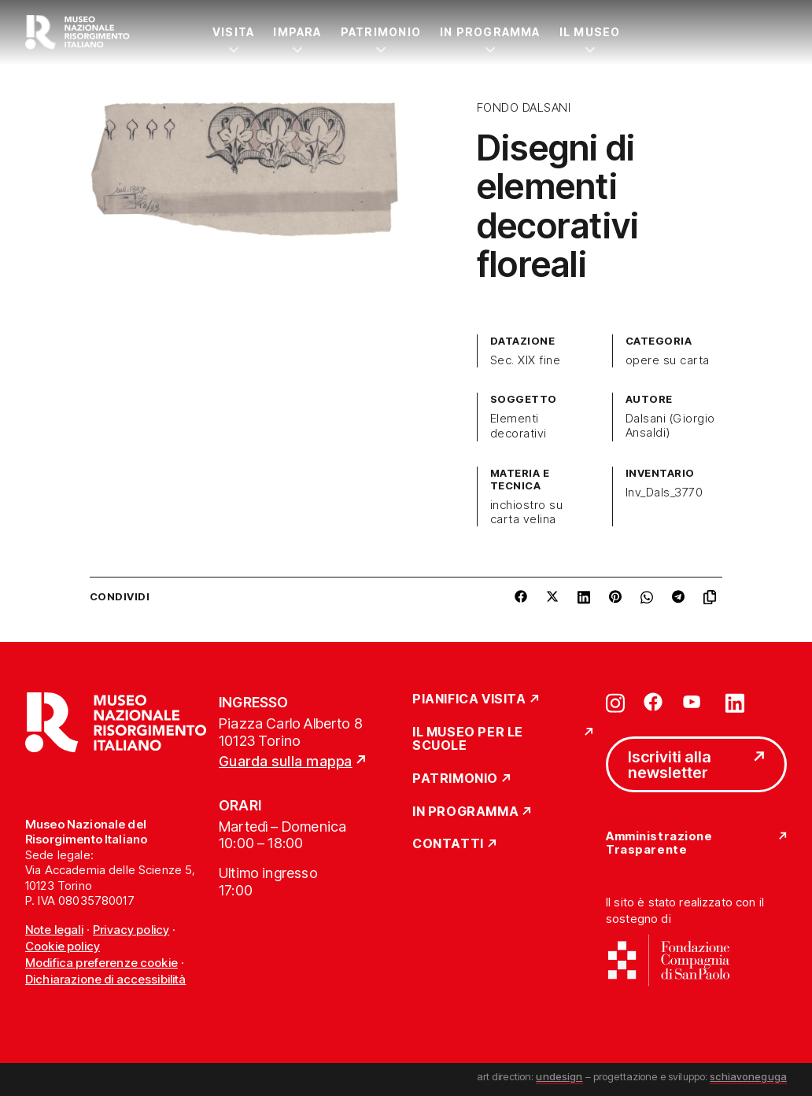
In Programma (490, 32)
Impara (297, 32)
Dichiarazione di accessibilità (105, 979)
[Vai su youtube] (694, 701)
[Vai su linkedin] (734, 701)
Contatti (448, 844)
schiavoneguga (748, 1076)
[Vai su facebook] (653, 701)
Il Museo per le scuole (467, 739)
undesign (559, 1076)
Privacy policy (131, 929)
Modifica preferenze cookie (101, 962)
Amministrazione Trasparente (659, 843)
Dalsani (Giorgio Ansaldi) (670, 425)
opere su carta (668, 360)
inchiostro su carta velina (526, 512)
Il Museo (590, 32)
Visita (233, 32)
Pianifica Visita (469, 699)
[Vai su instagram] (615, 701)
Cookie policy (62, 946)
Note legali (54, 929)
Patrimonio (381, 32)
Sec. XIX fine (525, 360)
